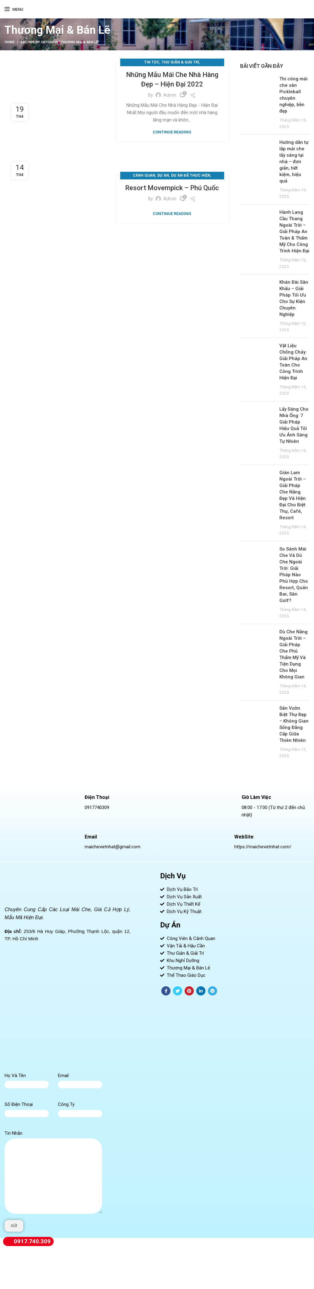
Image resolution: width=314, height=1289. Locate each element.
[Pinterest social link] (189, 991)
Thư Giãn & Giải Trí (180, 62)
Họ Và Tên (15, 1075)
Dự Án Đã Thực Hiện (190, 175)
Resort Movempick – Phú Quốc (172, 188)
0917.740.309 (27, 1241)
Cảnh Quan (144, 175)
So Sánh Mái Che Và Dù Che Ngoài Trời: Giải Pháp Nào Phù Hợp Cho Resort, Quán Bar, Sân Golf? (293, 574)
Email (63, 1075)
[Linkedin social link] (200, 991)
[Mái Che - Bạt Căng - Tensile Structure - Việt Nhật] (68, 1010)
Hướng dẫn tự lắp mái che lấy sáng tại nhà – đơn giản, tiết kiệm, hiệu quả (293, 162)
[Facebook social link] (165, 991)
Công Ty (66, 1104)
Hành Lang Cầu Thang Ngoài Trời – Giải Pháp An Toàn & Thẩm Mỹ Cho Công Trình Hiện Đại (294, 231)
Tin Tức (151, 62)
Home (9, 42)
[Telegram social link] (212, 991)
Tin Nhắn (13, 1133)
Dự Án (163, 175)
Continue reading (172, 132)
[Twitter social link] (177, 991)
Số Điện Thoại (19, 1104)
